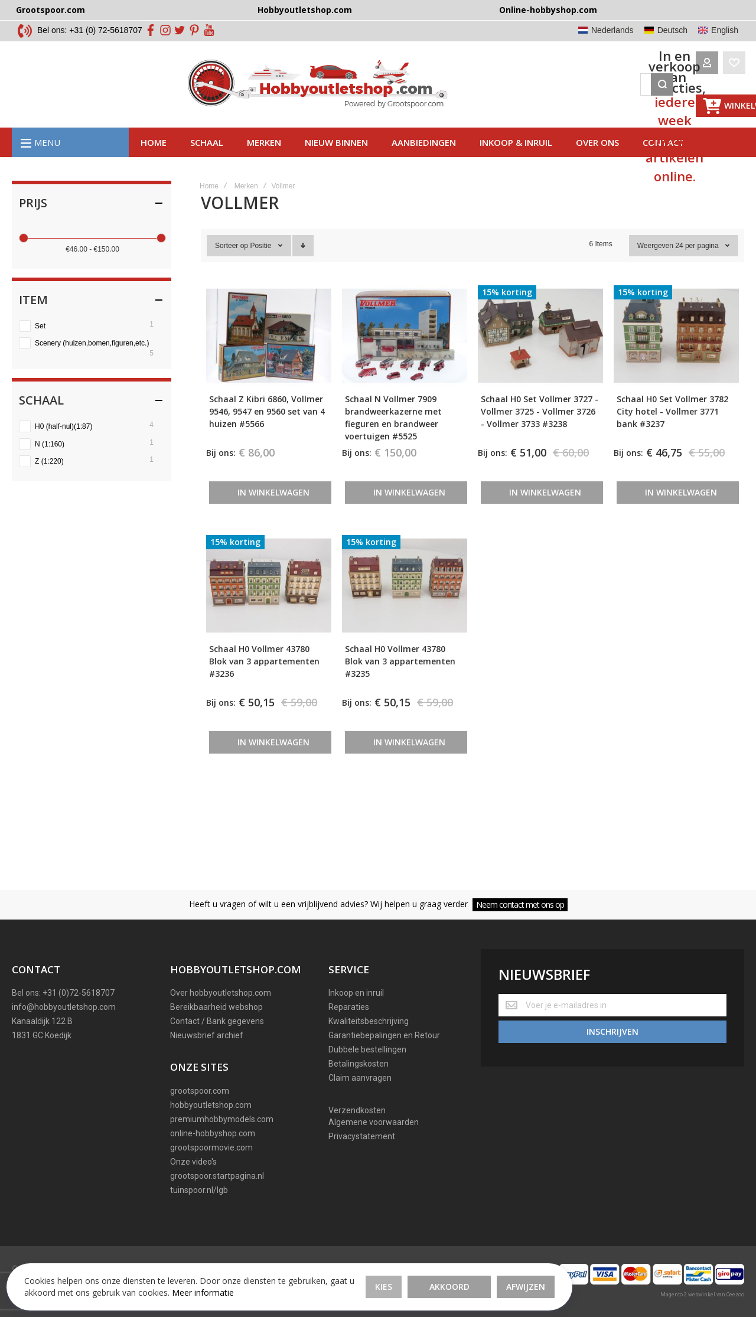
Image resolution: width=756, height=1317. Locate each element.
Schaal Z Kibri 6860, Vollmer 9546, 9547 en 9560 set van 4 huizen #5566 (267, 432)
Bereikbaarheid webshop (216, 1007)
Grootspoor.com (50, 9)
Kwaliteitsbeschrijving (368, 1021)
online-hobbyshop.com (212, 1133)
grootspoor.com (199, 1091)
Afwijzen (378, 1269)
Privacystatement (361, 1136)
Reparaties (348, 1007)
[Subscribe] (612, 1027)
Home (154, 162)
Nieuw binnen (336, 162)
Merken (264, 162)
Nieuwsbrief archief (206, 1035)
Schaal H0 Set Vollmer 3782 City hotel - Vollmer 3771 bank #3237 (672, 432)
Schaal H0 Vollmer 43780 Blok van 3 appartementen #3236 (264, 681)
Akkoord (302, 1269)
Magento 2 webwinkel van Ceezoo (702, 1295)
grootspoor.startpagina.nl (217, 1176)
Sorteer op (231, 266)
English (724, 30)
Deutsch (672, 30)
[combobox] (422, 94)
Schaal (206, 162)
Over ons (597, 162)
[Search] (541, 94)
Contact (664, 162)
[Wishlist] (613, 94)
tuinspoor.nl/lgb (199, 1190)
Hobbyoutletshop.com (305, 9)
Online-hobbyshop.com (548, 9)
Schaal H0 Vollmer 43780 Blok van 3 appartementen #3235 (400, 681)
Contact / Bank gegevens (217, 1021)
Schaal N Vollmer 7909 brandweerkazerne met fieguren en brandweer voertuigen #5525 (393, 438)
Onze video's (193, 1161)
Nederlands (612, 30)
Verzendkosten (357, 1110)
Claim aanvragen (360, 1078)
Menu (47, 162)
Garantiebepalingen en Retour (384, 1035)
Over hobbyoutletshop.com (220, 992)
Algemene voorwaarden (373, 1122)
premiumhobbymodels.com (221, 1119)
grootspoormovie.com (211, 1147)
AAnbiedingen (424, 162)
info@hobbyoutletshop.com (64, 1007)
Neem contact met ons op (520, 904)
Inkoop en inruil (356, 992)
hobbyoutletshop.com (211, 1105)
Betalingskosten (358, 1063)
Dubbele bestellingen (367, 1049)
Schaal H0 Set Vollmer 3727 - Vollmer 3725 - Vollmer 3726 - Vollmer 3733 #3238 (539, 432)
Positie (261, 266)
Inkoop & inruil (516, 162)
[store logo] (143, 94)
